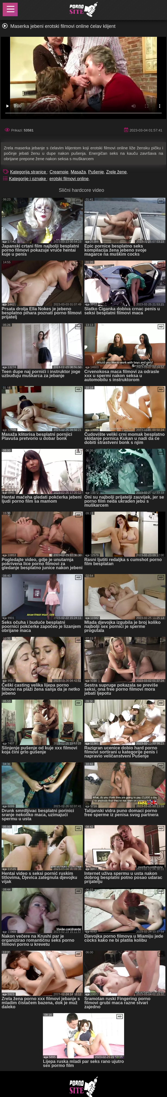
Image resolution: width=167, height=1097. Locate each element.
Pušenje (96, 172)
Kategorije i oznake (28, 178)
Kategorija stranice (28, 172)
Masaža (78, 172)
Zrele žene (116, 172)
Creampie (58, 172)
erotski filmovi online (69, 178)
